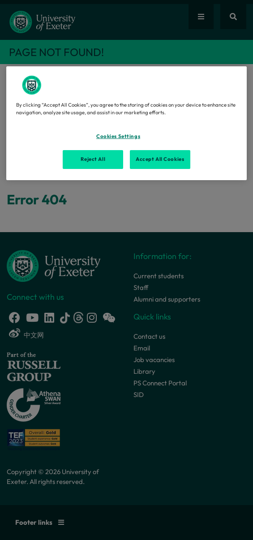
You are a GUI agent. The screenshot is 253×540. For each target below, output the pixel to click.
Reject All (93, 159)
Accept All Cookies (160, 159)
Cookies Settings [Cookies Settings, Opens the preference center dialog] (118, 136)
